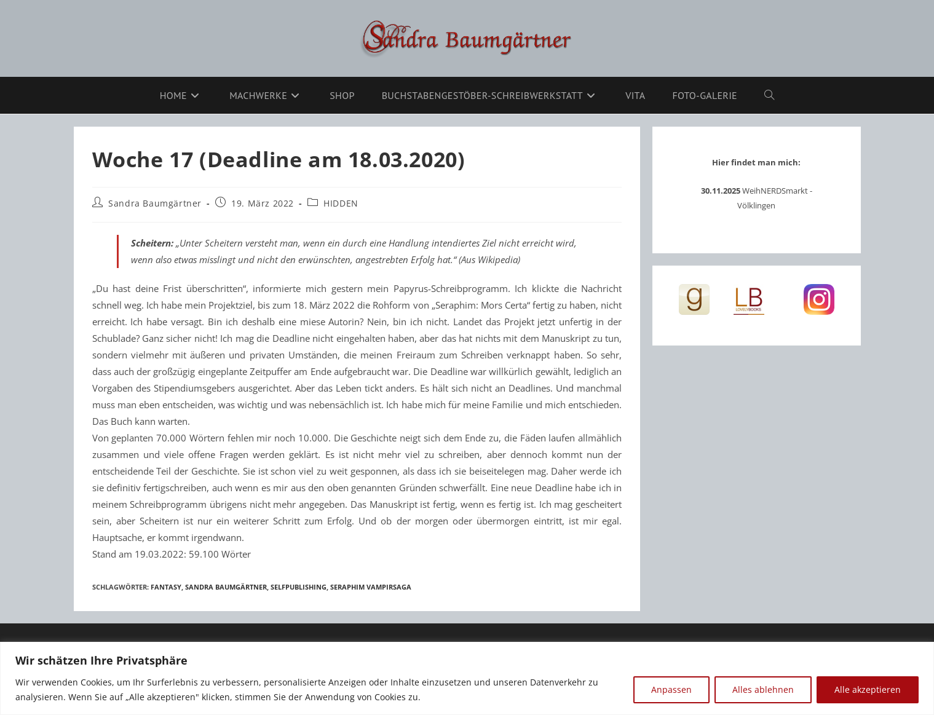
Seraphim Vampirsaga (370, 586)
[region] (467, 678)
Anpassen (671, 689)
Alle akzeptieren (867, 689)
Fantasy (166, 586)
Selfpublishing (299, 586)
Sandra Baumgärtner (155, 203)
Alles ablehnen (763, 689)
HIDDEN (340, 203)
